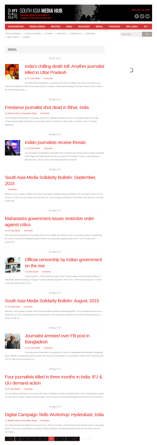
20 (28, 439)
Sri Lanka (132, 26)
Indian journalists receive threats (55, 142)
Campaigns (90, 33)
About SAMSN (13, 37)
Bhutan (55, 26)
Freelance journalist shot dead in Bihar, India (47, 107)
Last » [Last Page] (75, 439)
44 (63, 439)
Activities (49, 33)
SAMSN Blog (75, 33)
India (69, 26)
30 (34, 439)
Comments (48, 78)
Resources (61, 33)
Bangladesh (37, 26)
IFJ (145, 26)
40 (40, 439)
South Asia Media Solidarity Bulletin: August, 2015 (52, 300)
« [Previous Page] (17, 439)
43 (57, 439)
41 (45, 439)
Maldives (84, 26)
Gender (26, 37)
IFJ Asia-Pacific (33, 78)
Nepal (99, 26)
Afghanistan (15, 26)
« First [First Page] (10, 439)
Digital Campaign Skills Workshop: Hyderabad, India (54, 414)
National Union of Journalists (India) (22, 113)
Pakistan (114, 26)
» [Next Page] (68, 439)
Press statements (13, 33)
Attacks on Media (33, 33)
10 (23, 439)
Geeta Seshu (32, 272)
